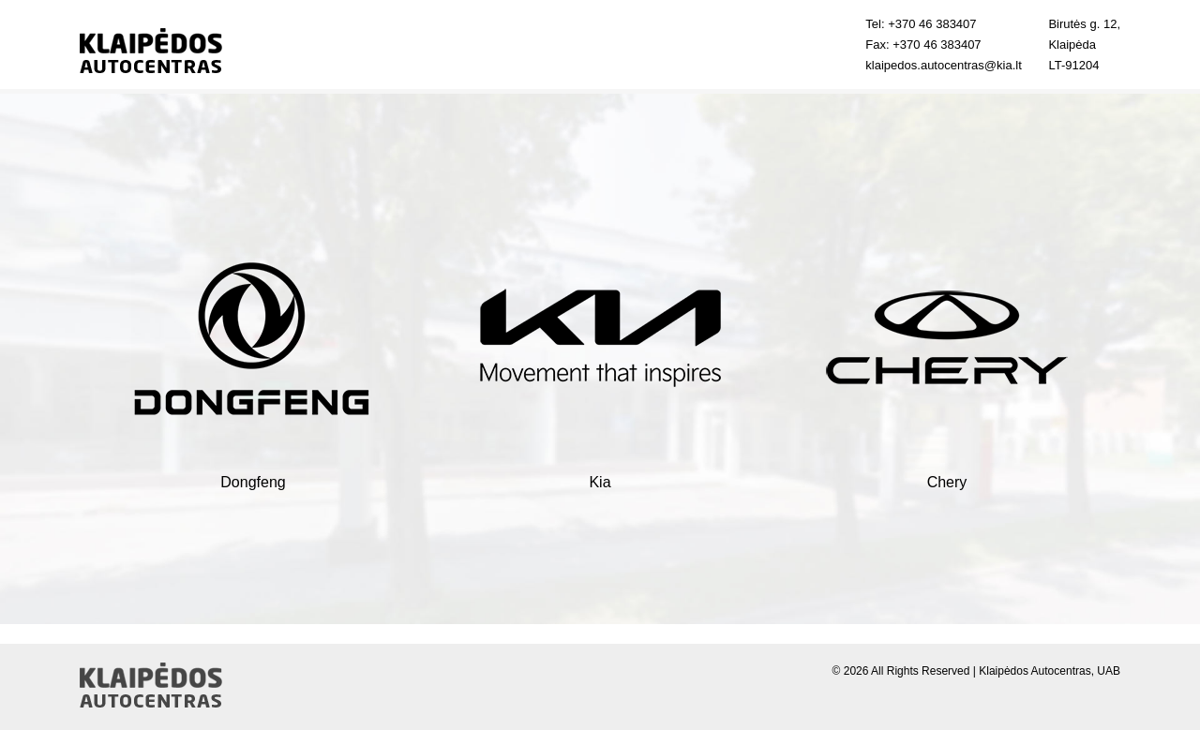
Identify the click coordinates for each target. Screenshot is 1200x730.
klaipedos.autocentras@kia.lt (943, 65)
